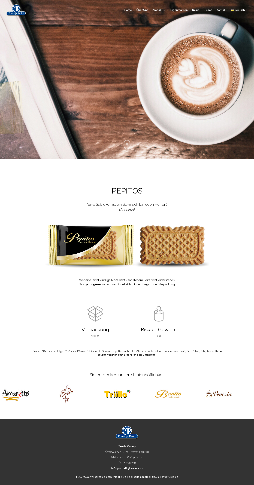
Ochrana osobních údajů (144, 477)
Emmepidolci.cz (117, 477)
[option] (37, 391)
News (195, 10)
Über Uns (142, 10)
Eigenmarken (179, 10)
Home (128, 10)
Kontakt (221, 10)
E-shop (208, 10)
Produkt (157, 10)
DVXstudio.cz (170, 477)
